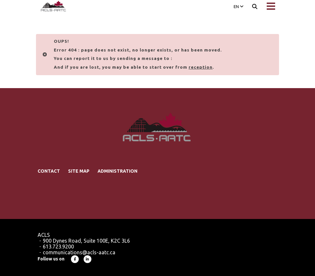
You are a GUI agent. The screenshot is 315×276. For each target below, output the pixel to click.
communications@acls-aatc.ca (79, 252)
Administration (117, 171)
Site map (78, 171)
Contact (49, 171)
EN (238, 6)
